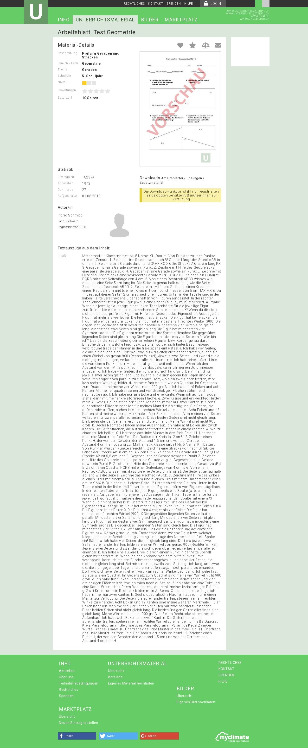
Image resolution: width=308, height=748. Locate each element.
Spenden (66, 696)
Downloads (65, 189)
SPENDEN (174, 3)
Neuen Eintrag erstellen (78, 723)
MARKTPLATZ (181, 20)
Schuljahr (64, 75)
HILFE (188, 3)
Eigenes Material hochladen (131, 683)
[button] (77, 736)
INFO (64, 20)
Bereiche (115, 677)
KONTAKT (155, 3)
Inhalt (62, 255)
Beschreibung (67, 53)
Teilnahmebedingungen (78, 683)
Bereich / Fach (68, 63)
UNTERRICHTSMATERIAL (105, 20)
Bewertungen (67, 90)
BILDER (149, 20)
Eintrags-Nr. (66, 177)
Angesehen (65, 183)
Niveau (62, 82)
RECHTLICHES (134, 3)
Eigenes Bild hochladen (196, 702)
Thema (62, 69)
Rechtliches (68, 689)
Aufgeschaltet (67, 195)
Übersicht (116, 671)
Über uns (66, 677)
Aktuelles (67, 671)
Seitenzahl (65, 97)
